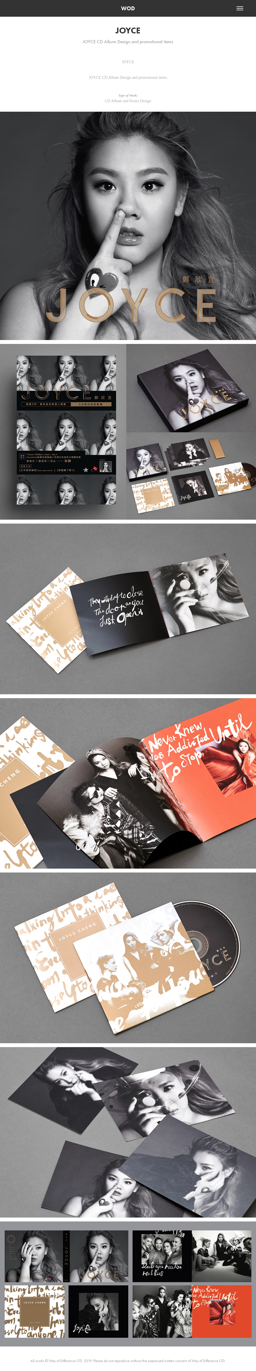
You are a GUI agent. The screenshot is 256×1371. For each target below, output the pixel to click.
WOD (128, 8)
